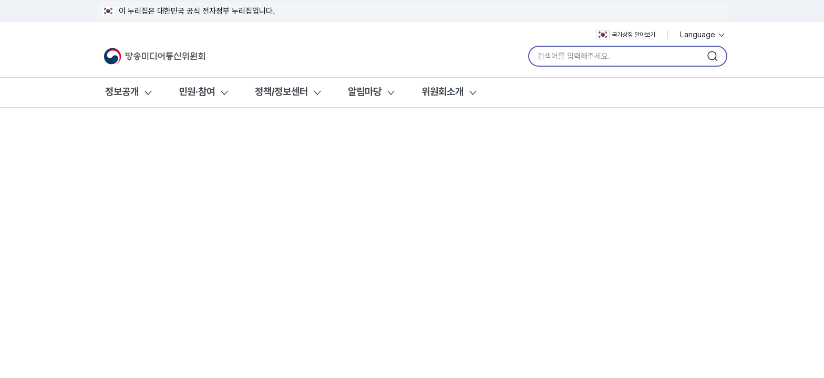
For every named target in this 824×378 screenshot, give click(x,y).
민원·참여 (197, 92)
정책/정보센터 (281, 92)
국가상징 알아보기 (625, 34)
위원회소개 (442, 92)
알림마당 (365, 92)
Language (703, 34)
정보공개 (122, 92)
